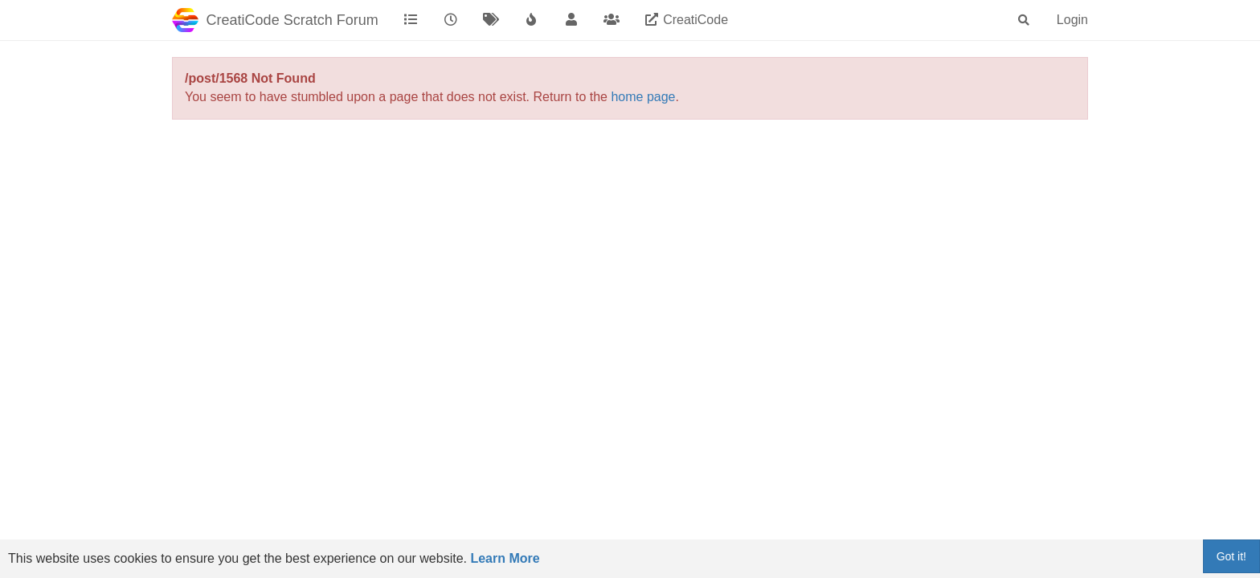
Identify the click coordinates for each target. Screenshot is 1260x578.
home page (643, 97)
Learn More (504, 558)
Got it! (1231, 556)
